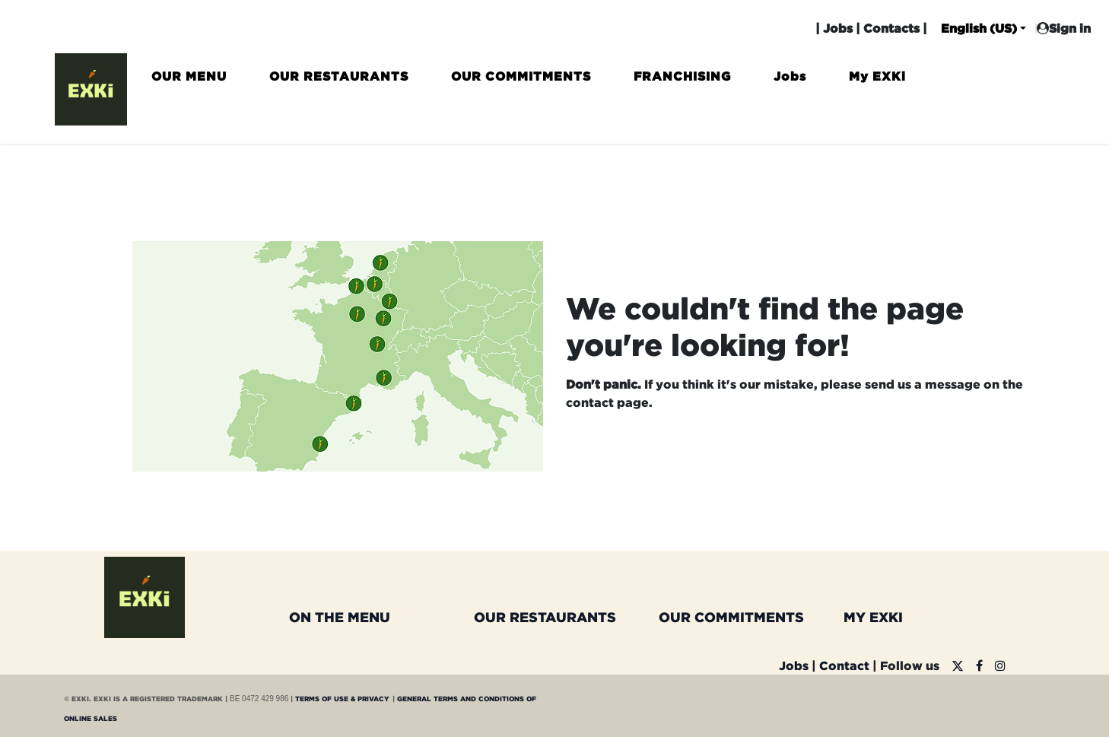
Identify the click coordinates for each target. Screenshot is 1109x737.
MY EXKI (873, 616)
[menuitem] (189, 83)
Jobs (838, 28)
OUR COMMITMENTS (731, 616)
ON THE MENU (339, 616)
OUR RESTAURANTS (545, 616)
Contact (844, 665)
